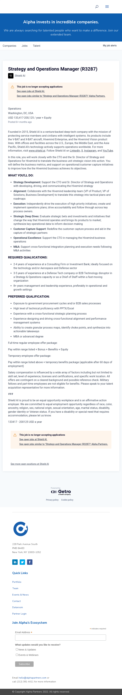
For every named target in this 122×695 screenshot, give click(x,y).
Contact (16, 601)
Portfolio (16, 582)
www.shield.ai (37, 150)
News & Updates (27, 649)
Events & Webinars (28, 655)
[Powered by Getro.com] (61, 491)
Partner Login (19, 613)
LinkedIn (75, 150)
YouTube (108, 150)
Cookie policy (67, 500)
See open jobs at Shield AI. (31, 91)
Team (15, 588)
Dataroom (17, 607)
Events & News (20, 594)
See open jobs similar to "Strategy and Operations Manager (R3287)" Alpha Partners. (61, 96)
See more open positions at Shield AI (30, 464)
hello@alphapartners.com (32, 677)
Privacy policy (52, 500)
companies (9, 45)
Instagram (90, 150)
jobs (25, 45)
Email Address (23, 632)
